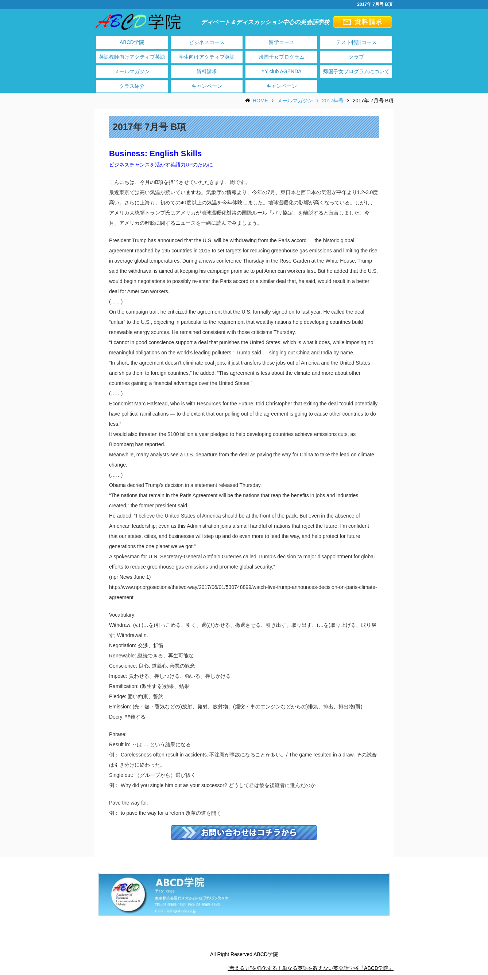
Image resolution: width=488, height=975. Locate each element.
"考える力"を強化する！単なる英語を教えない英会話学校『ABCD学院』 (311, 968)
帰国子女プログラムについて (356, 71)
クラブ (356, 57)
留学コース (281, 42)
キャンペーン (206, 86)
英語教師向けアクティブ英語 (132, 57)
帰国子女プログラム (282, 57)
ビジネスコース (207, 42)
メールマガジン (132, 71)
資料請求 (207, 71)
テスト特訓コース (356, 42)
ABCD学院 (132, 42)
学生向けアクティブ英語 (207, 57)
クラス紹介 (132, 86)
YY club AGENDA (281, 71)
